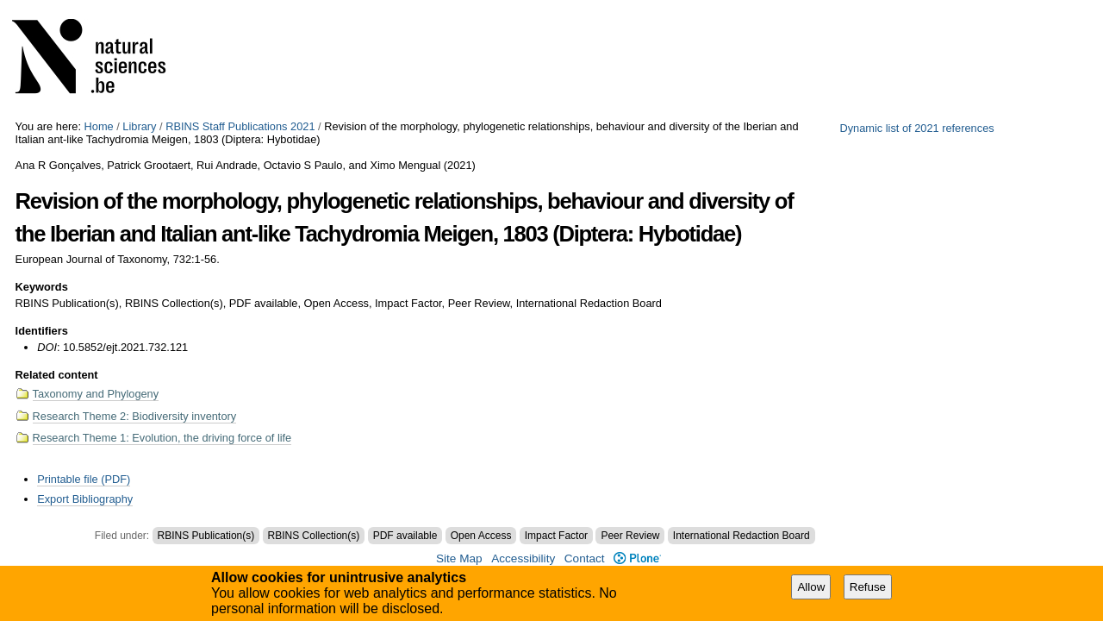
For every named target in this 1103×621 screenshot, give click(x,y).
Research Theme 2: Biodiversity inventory (135, 416)
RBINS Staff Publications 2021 (240, 126)
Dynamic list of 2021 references (916, 128)
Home (99, 126)
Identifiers (42, 330)
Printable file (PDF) (83, 479)
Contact (584, 558)
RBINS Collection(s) (314, 536)
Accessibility (523, 558)
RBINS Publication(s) (206, 536)
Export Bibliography (85, 498)
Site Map (459, 558)
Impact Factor (556, 536)
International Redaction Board (741, 536)
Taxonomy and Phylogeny (96, 393)
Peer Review (630, 536)
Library (139, 126)
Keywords (42, 286)
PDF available (405, 536)
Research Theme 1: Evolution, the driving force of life (162, 437)
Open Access (481, 536)
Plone (637, 558)
